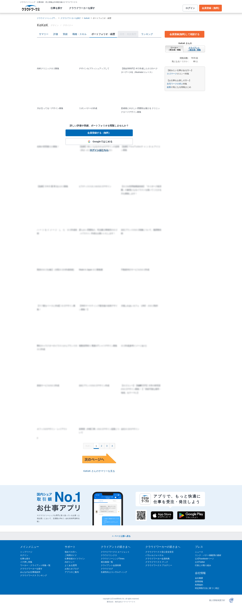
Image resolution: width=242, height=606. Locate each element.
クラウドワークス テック (156, 562)
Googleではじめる (99, 141)
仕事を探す (56, 8)
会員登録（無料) (210, 8)
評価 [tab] (55, 34)
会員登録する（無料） (99, 132)
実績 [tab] (65, 34)
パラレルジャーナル (154, 555)
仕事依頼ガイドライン (75, 558)
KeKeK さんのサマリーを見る (99, 471)
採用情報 (199, 581)
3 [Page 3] (107, 446)
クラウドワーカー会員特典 (157, 558)
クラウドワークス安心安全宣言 (159, 552)
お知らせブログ (72, 569)
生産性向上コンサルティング (114, 572)
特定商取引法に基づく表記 (207, 588)
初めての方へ (71, 552)
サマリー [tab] (43, 34)
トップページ (26, 552)
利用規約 (199, 585)
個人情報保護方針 (217, 600)
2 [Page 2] (101, 446)
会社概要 (199, 578)
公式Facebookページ (204, 558)
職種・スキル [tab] (79, 34)
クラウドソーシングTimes (112, 558)
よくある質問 (71, 565)
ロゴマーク (172, 74)
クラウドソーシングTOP (47, 18)
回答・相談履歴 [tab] (128, 34)
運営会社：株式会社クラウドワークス (121, 602)
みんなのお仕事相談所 (30, 572)
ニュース (199, 552)
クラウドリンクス (109, 555)
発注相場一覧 (107, 562)
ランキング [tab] (147, 34)
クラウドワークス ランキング (33, 575)
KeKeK (87, 18)
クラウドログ (107, 569)
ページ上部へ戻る (120, 536)
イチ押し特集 (26, 562)
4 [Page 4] (112, 446)
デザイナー (68, 25)
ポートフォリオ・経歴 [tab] (103, 34)
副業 (169, 87)
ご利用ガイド (71, 555)
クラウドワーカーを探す (82, 8)
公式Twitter (200, 562)
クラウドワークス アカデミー (158, 565)
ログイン (190, 8)
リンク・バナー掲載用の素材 (208, 555)
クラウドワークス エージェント (115, 552)
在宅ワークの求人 (175, 84)
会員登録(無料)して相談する (184, 34)
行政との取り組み (203, 565)
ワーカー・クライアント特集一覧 (35, 565)
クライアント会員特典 (111, 565)
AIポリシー (70, 562)
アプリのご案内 (72, 572)
